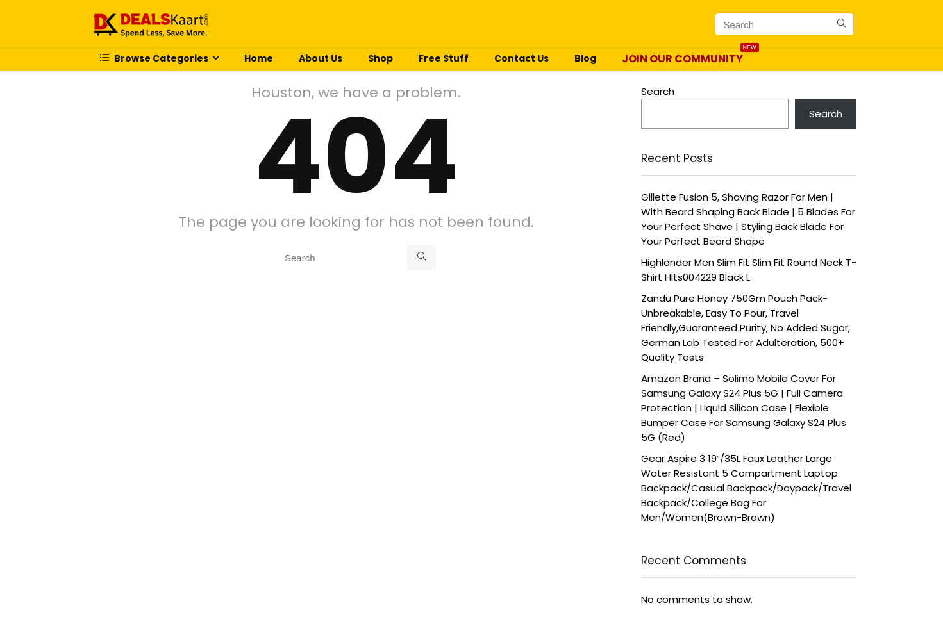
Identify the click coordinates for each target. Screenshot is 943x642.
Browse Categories (154, 58)
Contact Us (521, 58)
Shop (380, 58)
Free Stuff (444, 58)
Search (657, 91)
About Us (320, 58)
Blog (585, 58)
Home (258, 58)
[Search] (841, 24)
